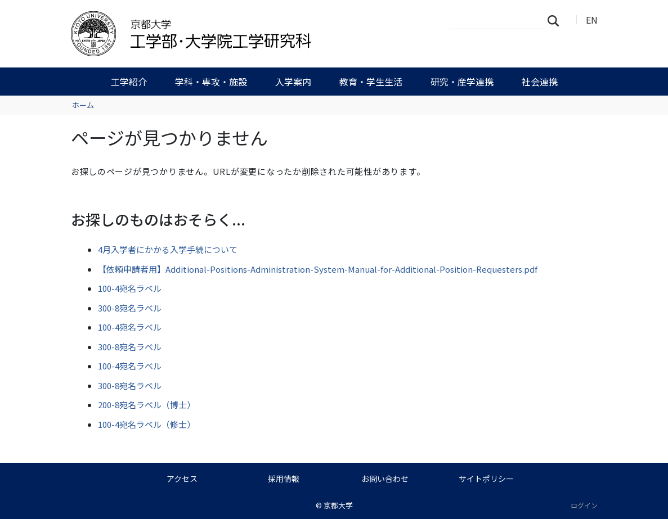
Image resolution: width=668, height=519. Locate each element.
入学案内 (293, 81)
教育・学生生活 (370, 81)
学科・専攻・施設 (211, 81)
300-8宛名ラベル (130, 308)
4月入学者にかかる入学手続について (167, 249)
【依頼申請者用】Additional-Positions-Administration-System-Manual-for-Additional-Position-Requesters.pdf (317, 269)
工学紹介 (129, 81)
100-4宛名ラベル (130, 288)
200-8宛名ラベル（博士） (146, 404)
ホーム (83, 105)
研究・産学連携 (462, 81)
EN (592, 19)
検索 (556, 20)
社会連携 (540, 81)
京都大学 (338, 505)
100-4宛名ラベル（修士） (146, 424)
